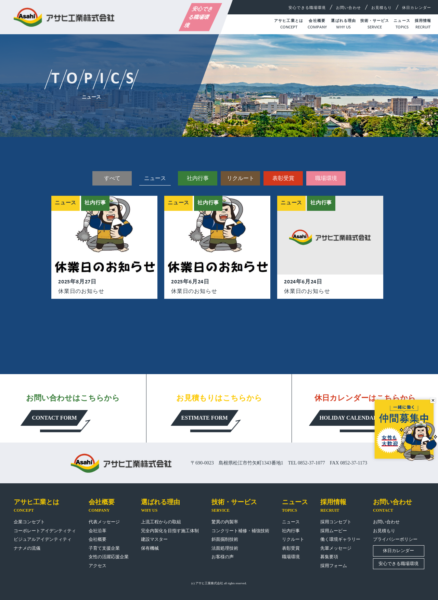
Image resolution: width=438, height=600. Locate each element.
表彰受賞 (283, 178)
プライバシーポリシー (395, 539)
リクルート (240, 178)
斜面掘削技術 (224, 539)
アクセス (97, 565)
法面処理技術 (224, 548)
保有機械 (150, 548)
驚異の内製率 (224, 521)
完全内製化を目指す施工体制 (170, 530)
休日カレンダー (416, 7)
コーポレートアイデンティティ (45, 530)
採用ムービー (333, 530)
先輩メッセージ (335, 548)
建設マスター (154, 539)
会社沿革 (97, 530)
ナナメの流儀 (27, 548)
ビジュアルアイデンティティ (43, 539)
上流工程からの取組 (161, 521)
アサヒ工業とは (288, 24)
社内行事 (198, 178)
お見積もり (381, 7)
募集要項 (329, 556)
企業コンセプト (29, 521)
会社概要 (317, 24)
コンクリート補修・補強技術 (240, 530)
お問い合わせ (348, 7)
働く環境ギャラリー (340, 539)
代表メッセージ (104, 521)
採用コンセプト (335, 521)
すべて (112, 178)
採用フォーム (333, 565)
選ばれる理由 (343, 24)
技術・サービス (374, 24)
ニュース (402, 24)
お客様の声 (222, 556)
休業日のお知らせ (81, 291)
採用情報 (423, 24)
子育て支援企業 (104, 548)
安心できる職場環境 (198, 17)
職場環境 (326, 178)
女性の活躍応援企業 (109, 556)
